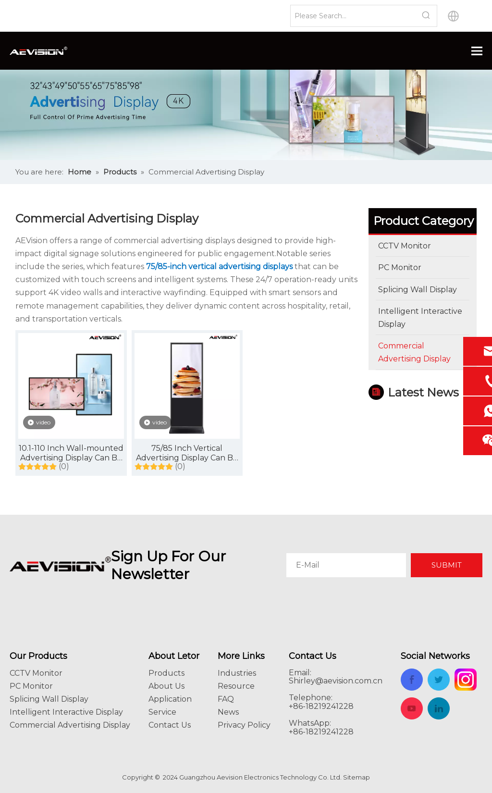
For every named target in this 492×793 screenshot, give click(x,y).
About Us (166, 686)
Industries (237, 673)
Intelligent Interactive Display (66, 712)
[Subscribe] (446, 565)
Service (162, 712)
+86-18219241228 (321, 731)
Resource (236, 686)
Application (170, 699)
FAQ (226, 699)
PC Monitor (31, 686)
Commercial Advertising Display (70, 725)
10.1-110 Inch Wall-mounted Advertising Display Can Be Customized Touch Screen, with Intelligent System (71, 453)
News (228, 712)
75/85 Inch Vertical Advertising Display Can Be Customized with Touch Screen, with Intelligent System (187, 453)
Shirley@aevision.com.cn (335, 680)
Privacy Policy (244, 725)
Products (166, 673)
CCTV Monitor (36, 673)
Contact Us (169, 725)
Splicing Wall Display (49, 699)
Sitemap (356, 777)
